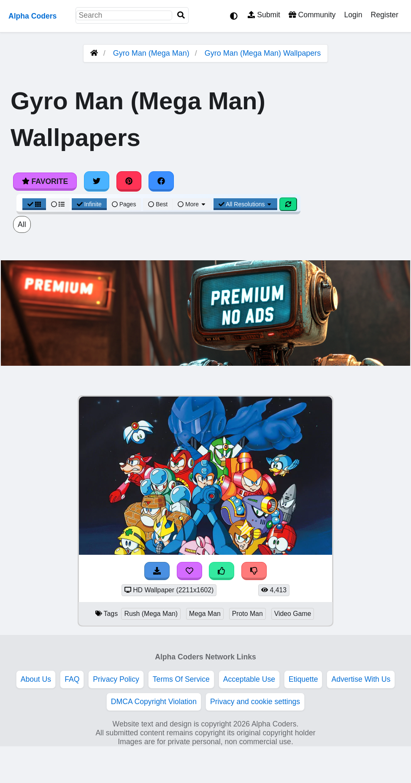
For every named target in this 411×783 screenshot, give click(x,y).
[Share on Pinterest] (129, 181)
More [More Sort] (192, 204)
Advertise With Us (360, 679)
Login (353, 15)
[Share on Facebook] (161, 181)
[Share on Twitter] (96, 181)
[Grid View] (34, 204)
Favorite (45, 181)
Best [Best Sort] (158, 204)
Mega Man (205, 613)
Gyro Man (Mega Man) (151, 53)
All (22, 224)
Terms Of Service (181, 679)
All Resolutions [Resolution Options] (246, 204)
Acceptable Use (249, 679)
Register (384, 15)
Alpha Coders (32, 16)
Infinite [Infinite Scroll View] (89, 204)
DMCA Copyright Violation (154, 701)
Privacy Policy (116, 679)
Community (312, 15)
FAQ (72, 679)
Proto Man (247, 613)
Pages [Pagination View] (124, 204)
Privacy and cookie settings (255, 701)
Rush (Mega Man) (151, 613)
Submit (264, 15)
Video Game (292, 613)
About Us (36, 679)
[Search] (181, 15)
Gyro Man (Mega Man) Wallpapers (263, 53)
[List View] (58, 204)
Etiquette (303, 679)
